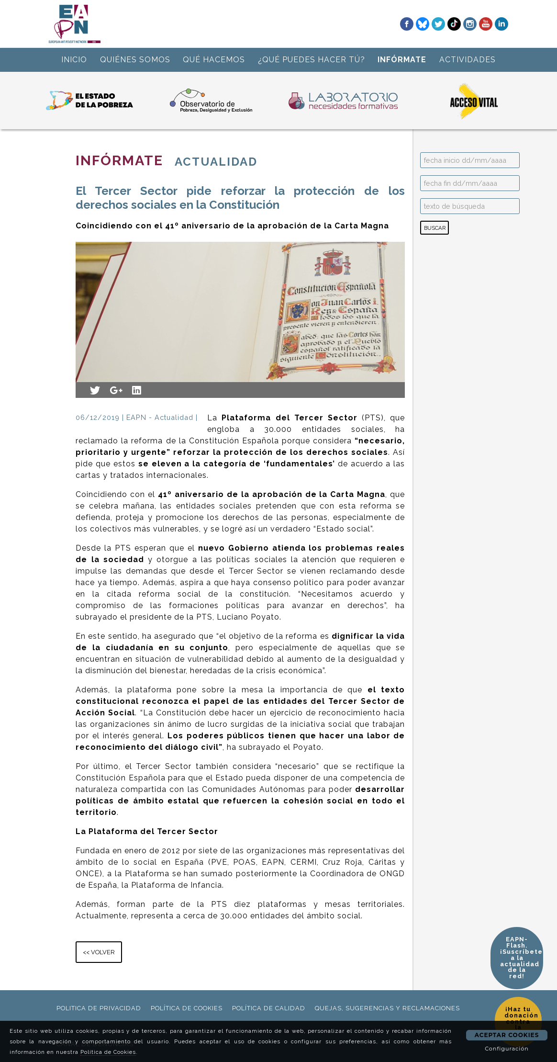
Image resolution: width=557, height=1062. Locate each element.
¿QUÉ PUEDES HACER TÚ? (311, 59)
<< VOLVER (99, 952)
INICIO (74, 59)
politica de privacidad (98, 1008)
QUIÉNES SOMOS (135, 59)
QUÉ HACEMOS (214, 59)
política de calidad (268, 1008)
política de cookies (187, 1008)
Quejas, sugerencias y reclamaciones (387, 1008)
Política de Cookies (108, 1052)
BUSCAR (435, 228)
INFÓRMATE (402, 59)
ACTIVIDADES (467, 59)
